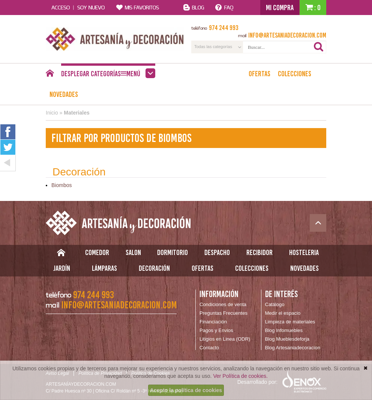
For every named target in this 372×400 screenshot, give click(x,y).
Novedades (64, 94)
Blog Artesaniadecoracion (292, 347)
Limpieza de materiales (290, 321)
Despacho (217, 252)
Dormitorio (172, 252)
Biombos (61, 185)
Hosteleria (304, 252)
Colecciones (294, 73)
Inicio (52, 113)
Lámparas (104, 268)
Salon (133, 252)
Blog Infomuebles (284, 330)
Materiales (76, 113)
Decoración (154, 268)
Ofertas (259, 73)
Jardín (61, 268)
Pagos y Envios (216, 330)
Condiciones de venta (223, 304)
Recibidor (259, 252)
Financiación (213, 321)
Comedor (97, 252)
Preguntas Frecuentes (224, 313)
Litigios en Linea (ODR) (225, 339)
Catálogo (275, 304)
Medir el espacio (283, 313)
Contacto (209, 347)
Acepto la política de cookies (186, 390)
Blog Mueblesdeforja (287, 339)
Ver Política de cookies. (240, 376)
